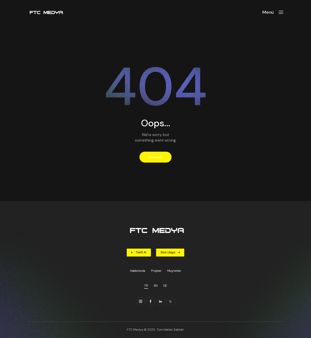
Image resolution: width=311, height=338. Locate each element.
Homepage (155, 157)
